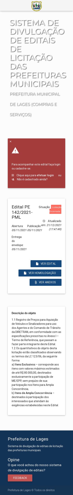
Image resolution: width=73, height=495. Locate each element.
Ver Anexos (45, 282)
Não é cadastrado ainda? (29, 179)
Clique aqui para (33, 175)
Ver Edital (46, 263)
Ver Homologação (40, 273)
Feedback (20, 478)
